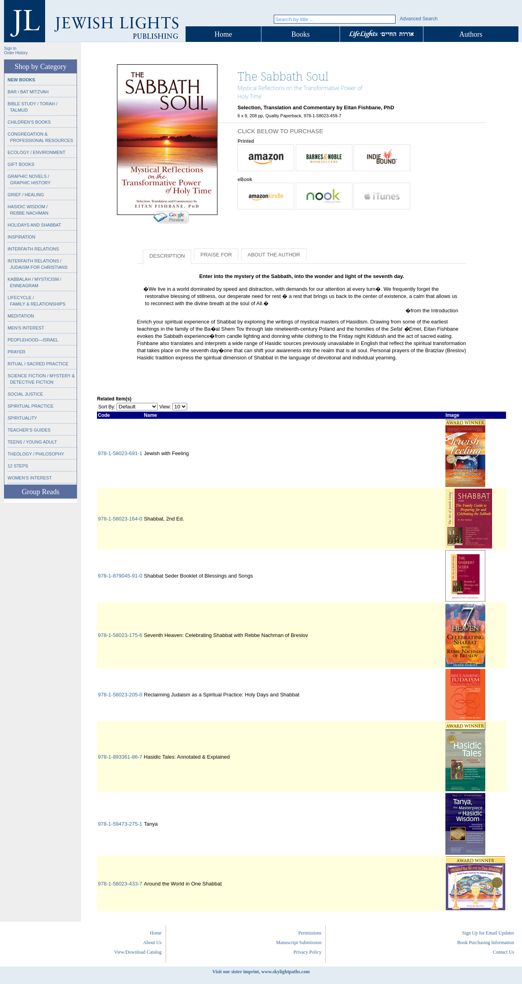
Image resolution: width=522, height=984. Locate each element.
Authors (470, 34)
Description (167, 256)
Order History (16, 53)
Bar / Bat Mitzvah (28, 91)
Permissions (309, 933)
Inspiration (21, 237)
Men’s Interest (26, 327)
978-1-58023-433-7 (120, 884)
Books (300, 34)
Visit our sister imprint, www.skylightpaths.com (261, 971)
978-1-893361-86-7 (120, 757)
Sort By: (106, 407)
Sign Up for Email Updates (488, 933)
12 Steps (18, 465)
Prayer (16, 351)
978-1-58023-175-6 (120, 635)
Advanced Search (419, 19)
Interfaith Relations (33, 248)
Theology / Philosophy (36, 454)
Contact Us (503, 952)
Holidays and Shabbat (34, 225)
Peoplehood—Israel (33, 339)
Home (223, 34)
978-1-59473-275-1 (120, 824)
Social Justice (25, 394)
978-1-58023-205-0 (120, 695)
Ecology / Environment (36, 152)
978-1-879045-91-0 (120, 576)
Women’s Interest (30, 477)
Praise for (216, 255)
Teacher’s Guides (29, 430)
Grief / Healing (26, 194)
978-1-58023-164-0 (120, 519)
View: (165, 407)
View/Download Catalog (138, 952)
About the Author (273, 255)
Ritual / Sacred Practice (38, 363)
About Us (152, 942)
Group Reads (40, 492)
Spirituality (22, 418)
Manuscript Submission (299, 942)
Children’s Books (29, 122)
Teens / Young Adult (32, 442)
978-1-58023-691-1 (120, 453)
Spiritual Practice (30, 406)
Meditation (21, 316)
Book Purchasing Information (485, 942)
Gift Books (21, 164)
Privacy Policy (307, 952)
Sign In (10, 48)
